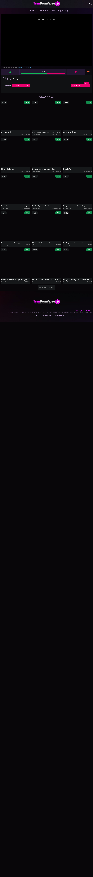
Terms (88, 310)
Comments (80, 85)
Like (10, 72)
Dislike (76, 72)
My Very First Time (24, 67)
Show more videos (46, 287)
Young (15, 78)
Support (79, 310)
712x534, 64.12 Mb (20, 85)
